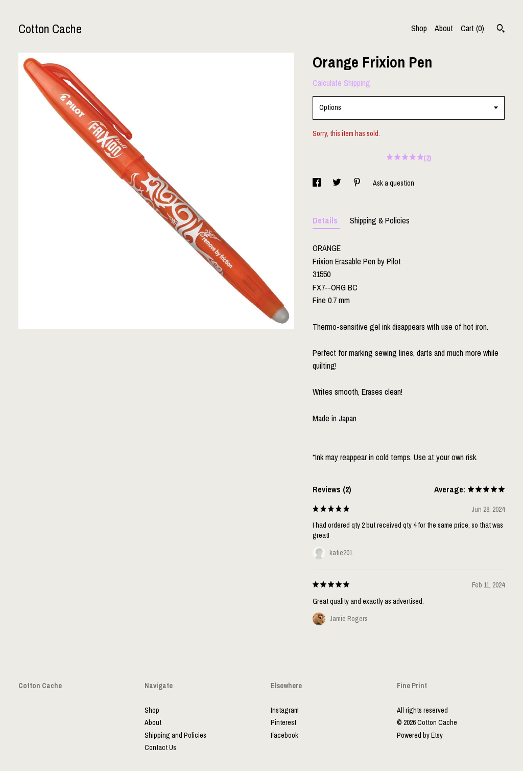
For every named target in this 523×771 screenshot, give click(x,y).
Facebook (284, 735)
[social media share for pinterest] (358, 183)
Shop (419, 28)
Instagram (285, 710)
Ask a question (393, 183)
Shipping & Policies (380, 220)
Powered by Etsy (420, 735)
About (444, 28)
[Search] (501, 29)
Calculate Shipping (341, 82)
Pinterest (283, 722)
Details (326, 220)
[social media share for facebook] (317, 183)
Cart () (472, 28)
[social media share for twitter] (337, 183)
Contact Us (160, 747)
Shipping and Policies (175, 735)
